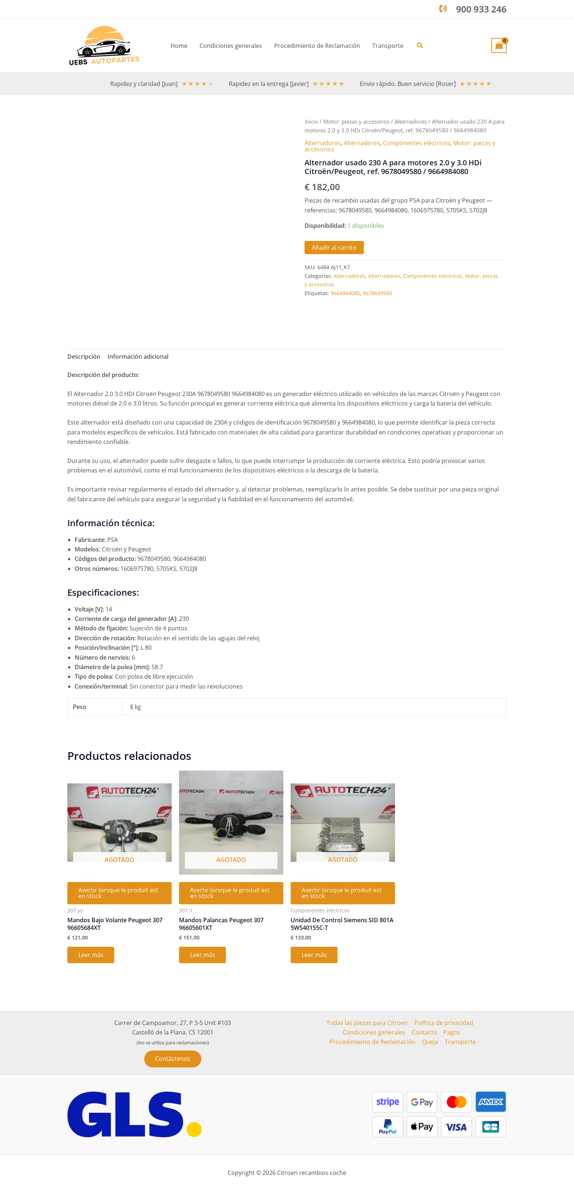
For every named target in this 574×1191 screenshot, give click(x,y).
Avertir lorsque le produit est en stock (118, 894)
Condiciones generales (374, 1032)
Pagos (451, 1032)
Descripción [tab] (83, 357)
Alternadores (411, 121)
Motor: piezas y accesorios (356, 121)
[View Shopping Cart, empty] (499, 45)
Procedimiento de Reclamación (374, 1042)
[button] (419, 45)
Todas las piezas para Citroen (367, 1023)
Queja (430, 1042)
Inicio (311, 121)
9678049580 (377, 292)
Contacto (424, 1032)
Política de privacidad (443, 1023)
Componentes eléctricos (416, 143)
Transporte (460, 1042)
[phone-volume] (443, 8)
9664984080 (345, 292)
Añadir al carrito (334, 247)
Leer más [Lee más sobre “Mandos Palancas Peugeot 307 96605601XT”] (202, 956)
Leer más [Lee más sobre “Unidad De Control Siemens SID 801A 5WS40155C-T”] (314, 956)
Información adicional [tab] (138, 357)
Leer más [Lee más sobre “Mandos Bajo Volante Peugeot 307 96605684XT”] (91, 956)
